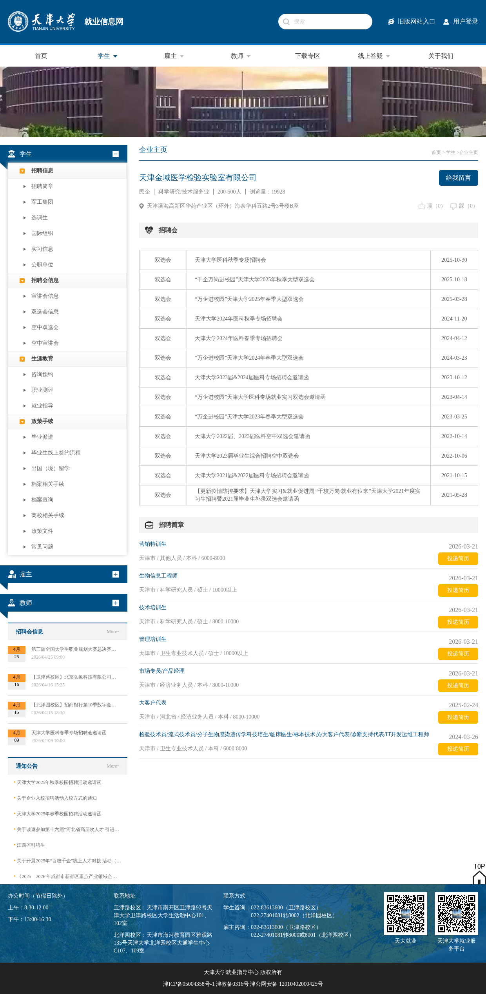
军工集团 (42, 202)
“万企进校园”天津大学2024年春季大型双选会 (249, 358)
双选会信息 (45, 312)
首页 (41, 56)
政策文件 (42, 531)
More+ (113, 631)
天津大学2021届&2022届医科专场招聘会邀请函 (252, 475)
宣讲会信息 (45, 296)
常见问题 (42, 547)
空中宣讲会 (45, 343)
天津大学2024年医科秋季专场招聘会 (239, 319)
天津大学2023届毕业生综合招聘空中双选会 (247, 456)
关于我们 (440, 56)
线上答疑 (374, 56)
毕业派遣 (42, 437)
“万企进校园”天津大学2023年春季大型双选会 (249, 417)
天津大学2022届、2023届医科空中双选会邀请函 (252, 436)
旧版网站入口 (416, 21)
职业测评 (42, 390)
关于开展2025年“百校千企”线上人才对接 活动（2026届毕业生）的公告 (67, 861)
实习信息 (42, 249)
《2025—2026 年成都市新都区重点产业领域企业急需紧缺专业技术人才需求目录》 (67, 876)
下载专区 (307, 56)
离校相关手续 (47, 515)
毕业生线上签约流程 (56, 453)
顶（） (436, 206)
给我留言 (458, 177)
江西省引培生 (29, 845)
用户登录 (465, 21)
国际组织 (42, 233)
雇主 (174, 56)
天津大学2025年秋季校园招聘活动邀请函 (58, 782)
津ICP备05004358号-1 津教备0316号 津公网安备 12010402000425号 (243, 984)
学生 (108, 56)
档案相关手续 (47, 484)
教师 (241, 56)
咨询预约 (42, 374)
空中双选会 (45, 327)
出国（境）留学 (50, 468)
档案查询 (42, 500)
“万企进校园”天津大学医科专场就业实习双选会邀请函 (260, 397)
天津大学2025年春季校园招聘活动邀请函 (58, 814)
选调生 (39, 218)
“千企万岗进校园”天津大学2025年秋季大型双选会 (255, 279)
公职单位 (42, 265)
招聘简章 (42, 186)
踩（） (468, 206)
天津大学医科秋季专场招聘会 (230, 260)
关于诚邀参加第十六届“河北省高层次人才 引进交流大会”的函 (67, 829)
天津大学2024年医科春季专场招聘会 (239, 338)
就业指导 (42, 406)
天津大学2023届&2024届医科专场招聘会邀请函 (252, 377)
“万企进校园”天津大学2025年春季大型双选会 (249, 299)
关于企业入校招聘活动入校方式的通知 (55, 798)
